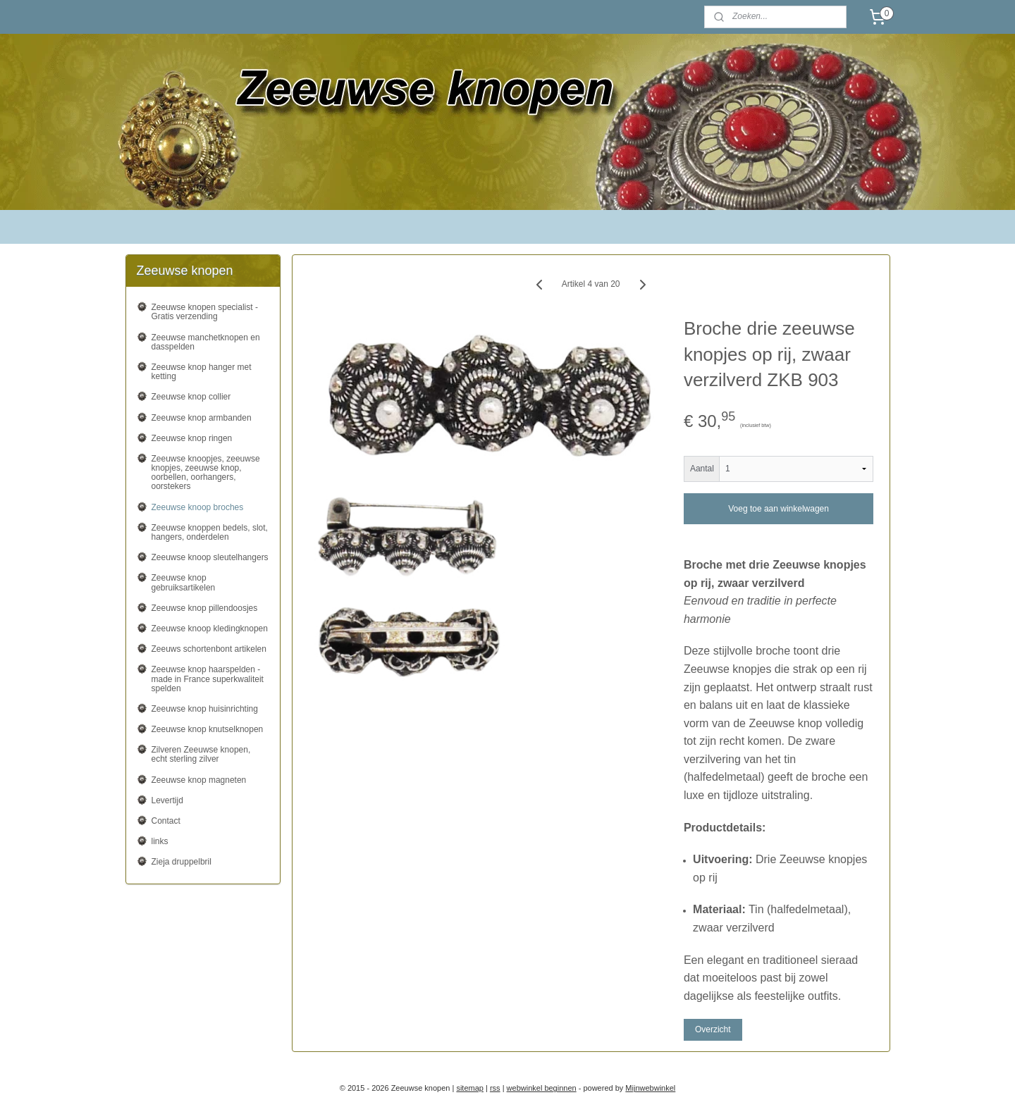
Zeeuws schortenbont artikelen (209, 649)
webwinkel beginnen (542, 1088)
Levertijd (167, 800)
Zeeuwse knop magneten (199, 780)
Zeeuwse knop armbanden (202, 418)
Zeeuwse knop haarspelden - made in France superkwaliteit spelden (208, 678)
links (160, 841)
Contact (166, 821)
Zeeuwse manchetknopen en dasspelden (206, 342)
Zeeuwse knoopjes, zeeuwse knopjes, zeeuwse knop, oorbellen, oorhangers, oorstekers (206, 473)
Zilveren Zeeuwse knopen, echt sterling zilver (201, 754)
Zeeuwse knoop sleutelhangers (210, 557)
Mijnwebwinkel (650, 1088)
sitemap (470, 1088)
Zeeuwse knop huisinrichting (205, 709)
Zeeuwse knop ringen (192, 438)
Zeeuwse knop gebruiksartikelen (184, 582)
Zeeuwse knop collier (191, 397)
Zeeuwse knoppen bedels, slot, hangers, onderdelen (210, 532)
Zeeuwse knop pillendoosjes (205, 608)
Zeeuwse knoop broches (198, 507)
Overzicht (713, 1029)
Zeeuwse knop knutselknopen (208, 729)
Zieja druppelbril (181, 862)
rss (495, 1088)
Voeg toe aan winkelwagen (778, 509)
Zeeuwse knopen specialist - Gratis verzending (205, 311)
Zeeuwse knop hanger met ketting (202, 371)
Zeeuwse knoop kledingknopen (210, 628)
